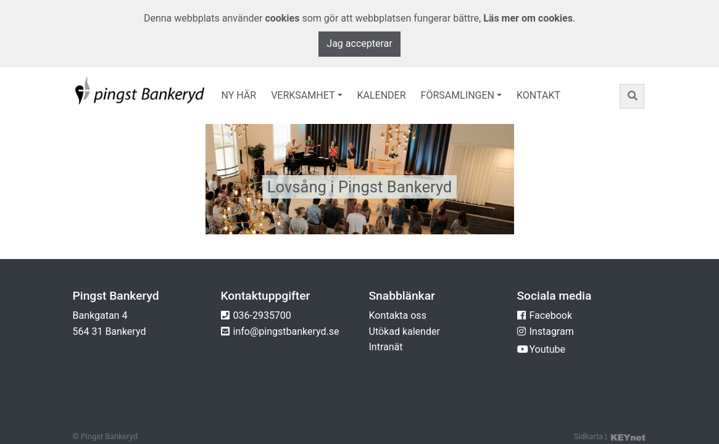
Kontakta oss (397, 315)
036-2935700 (262, 315)
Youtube (548, 349)
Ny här (239, 95)
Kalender (381, 95)
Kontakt (538, 95)
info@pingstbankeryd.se (286, 331)
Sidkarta (588, 436)
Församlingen (457, 95)
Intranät (386, 347)
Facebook (551, 315)
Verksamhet (303, 95)
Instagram (552, 331)
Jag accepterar (359, 43)
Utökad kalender (404, 331)
